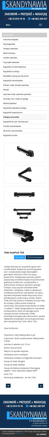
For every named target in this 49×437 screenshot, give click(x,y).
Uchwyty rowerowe (10, 48)
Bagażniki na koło (10, 135)
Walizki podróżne (9, 103)
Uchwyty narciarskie (11, 117)
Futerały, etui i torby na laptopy (15, 99)
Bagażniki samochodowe (13, 80)
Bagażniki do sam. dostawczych (15, 121)
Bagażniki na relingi (11, 71)
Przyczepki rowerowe (11, 62)
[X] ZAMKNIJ (41, 434)
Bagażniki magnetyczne (12, 112)
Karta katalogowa (34, 257)
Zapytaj (20, 257)
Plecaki (6, 89)
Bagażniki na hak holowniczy (14, 67)
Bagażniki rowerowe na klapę (14, 108)
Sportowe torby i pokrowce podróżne (17, 94)
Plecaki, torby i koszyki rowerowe (16, 85)
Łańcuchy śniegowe (10, 39)
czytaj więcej (19, 433)
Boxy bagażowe (9, 44)
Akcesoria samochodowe (12, 130)
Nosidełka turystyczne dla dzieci (16, 76)
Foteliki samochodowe (12, 126)
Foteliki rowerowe (10, 57)
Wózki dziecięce (9, 53)
